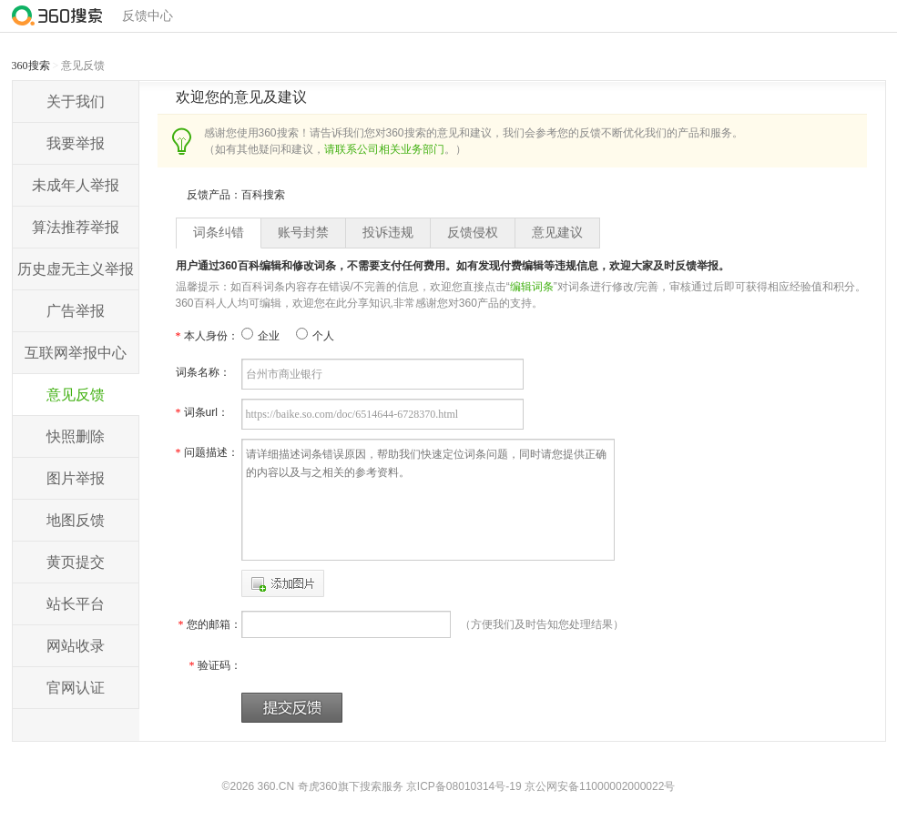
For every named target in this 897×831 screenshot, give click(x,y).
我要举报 (75, 143)
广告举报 (75, 311)
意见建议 (557, 232)
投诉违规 (387, 232)
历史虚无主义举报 (75, 269)
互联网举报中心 (76, 352)
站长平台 (75, 604)
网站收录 (75, 646)
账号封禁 (303, 232)
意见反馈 (75, 394)
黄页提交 (75, 562)
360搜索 (31, 65)
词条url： (202, 412)
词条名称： (203, 372)
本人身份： (207, 335)
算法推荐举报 (75, 227)
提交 (291, 708)
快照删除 (75, 436)
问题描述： (207, 452)
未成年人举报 (75, 185)
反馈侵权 (472, 232)
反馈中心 (147, 16)
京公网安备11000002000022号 (600, 786)
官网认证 (75, 687)
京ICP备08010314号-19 (464, 786)
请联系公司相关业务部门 (384, 149)
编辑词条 (532, 286)
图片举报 (75, 478)
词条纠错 (218, 232)
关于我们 (75, 101)
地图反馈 (75, 520)
